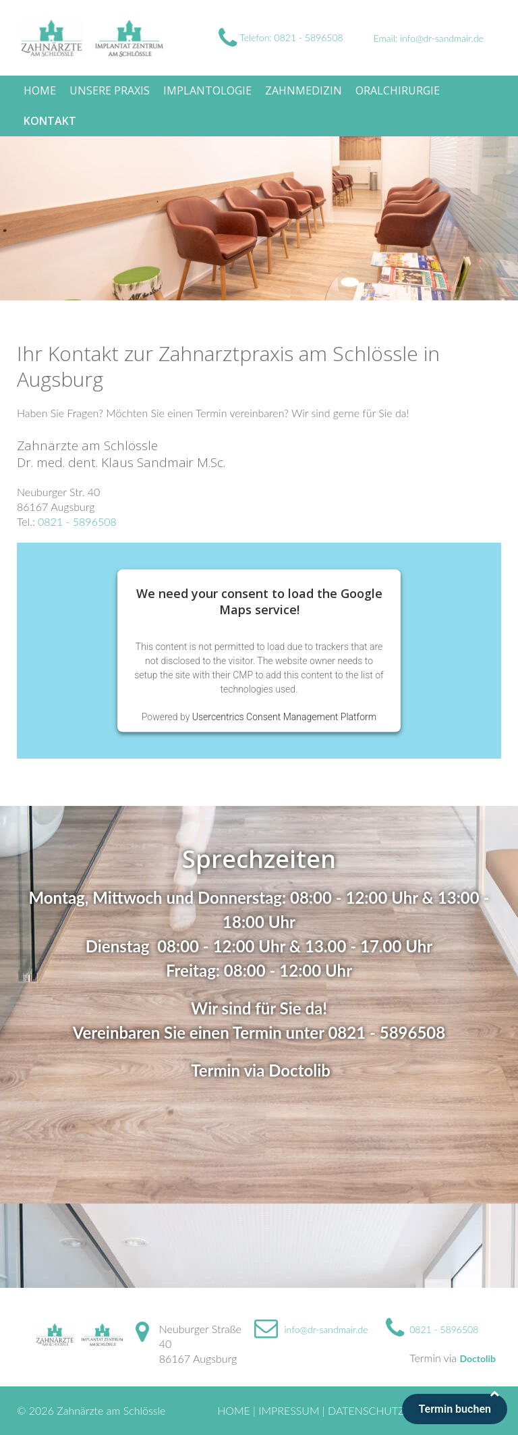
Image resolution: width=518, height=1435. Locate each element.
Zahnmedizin (303, 90)
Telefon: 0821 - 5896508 (281, 37)
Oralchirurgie (397, 90)
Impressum (288, 1410)
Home (40, 90)
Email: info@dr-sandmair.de (429, 38)
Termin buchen (454, 1409)
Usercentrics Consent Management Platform (284, 716)
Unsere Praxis (109, 90)
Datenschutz (366, 1410)
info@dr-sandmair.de (326, 1329)
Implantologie (207, 90)
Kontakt (50, 120)
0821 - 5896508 (77, 521)
